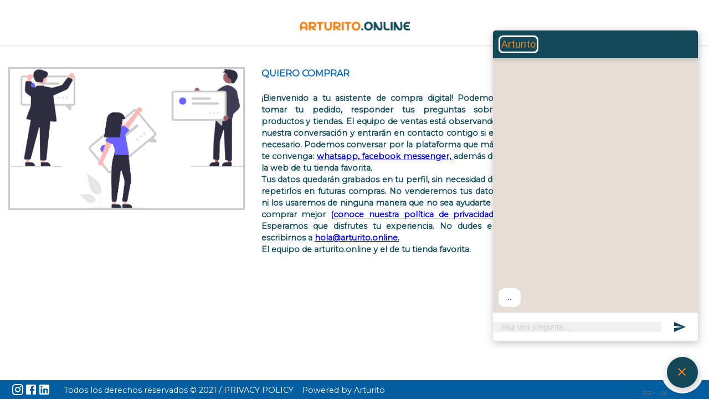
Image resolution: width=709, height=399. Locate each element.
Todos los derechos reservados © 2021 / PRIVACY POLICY (179, 390)
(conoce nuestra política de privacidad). (414, 214)
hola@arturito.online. (357, 238)
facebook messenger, (407, 156)
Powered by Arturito (343, 390)
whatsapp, (339, 156)
